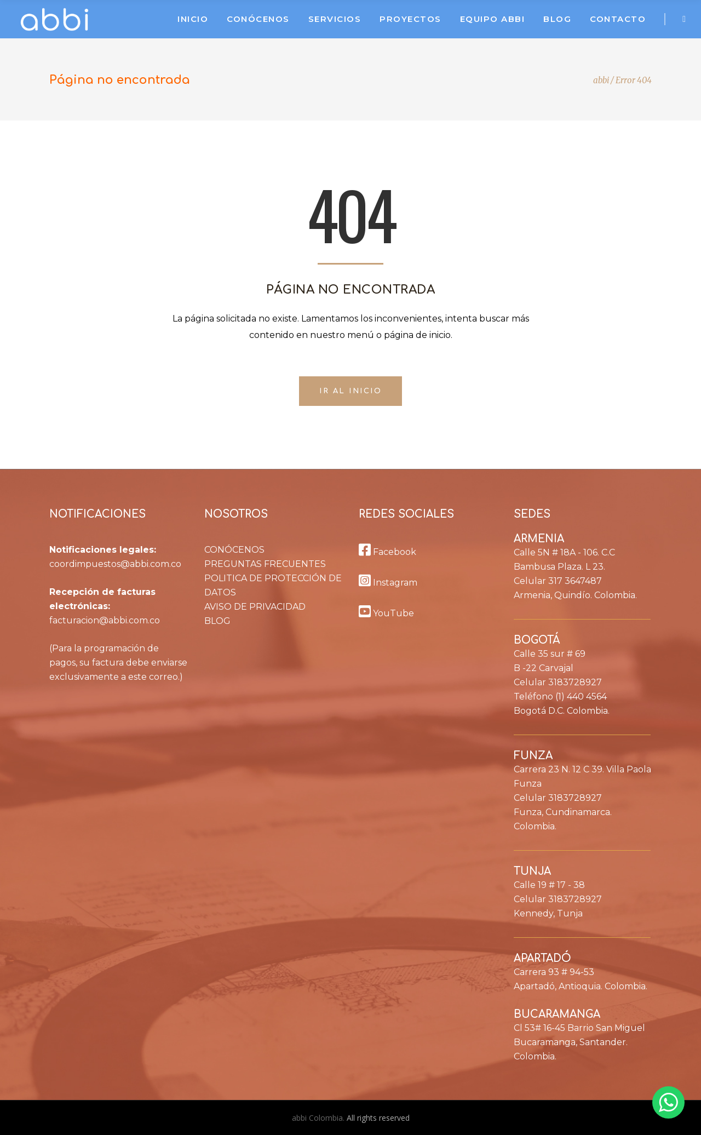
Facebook (387, 552)
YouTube (386, 613)
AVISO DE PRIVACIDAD (255, 606)
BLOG (217, 621)
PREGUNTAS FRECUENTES (265, 564)
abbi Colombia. (319, 1118)
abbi (601, 80)
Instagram (388, 582)
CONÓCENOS (234, 549)
